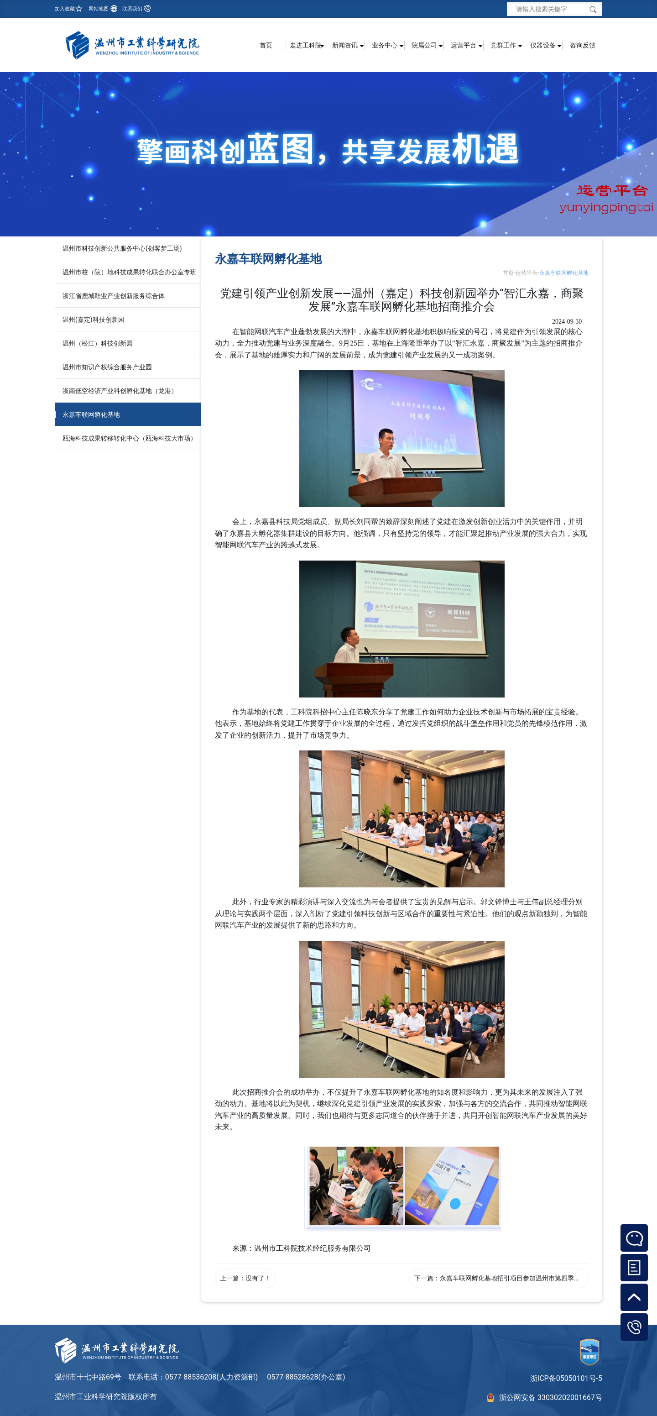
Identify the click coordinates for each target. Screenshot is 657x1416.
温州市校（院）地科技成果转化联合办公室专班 (130, 272)
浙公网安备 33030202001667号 (550, 1397)
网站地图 (99, 9)
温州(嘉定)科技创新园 (94, 319)
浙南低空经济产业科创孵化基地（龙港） (120, 390)
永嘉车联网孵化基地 (91, 414)
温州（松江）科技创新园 (98, 343)
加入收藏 (65, 9)
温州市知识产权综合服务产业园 (107, 367)
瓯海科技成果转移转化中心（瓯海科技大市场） (130, 438)
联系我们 (132, 9)
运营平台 (526, 273)
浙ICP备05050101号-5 (566, 1378)
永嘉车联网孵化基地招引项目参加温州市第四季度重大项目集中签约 (535, 1278)
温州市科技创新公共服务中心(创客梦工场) (122, 248)
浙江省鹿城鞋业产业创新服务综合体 (114, 295)
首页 (266, 45)
